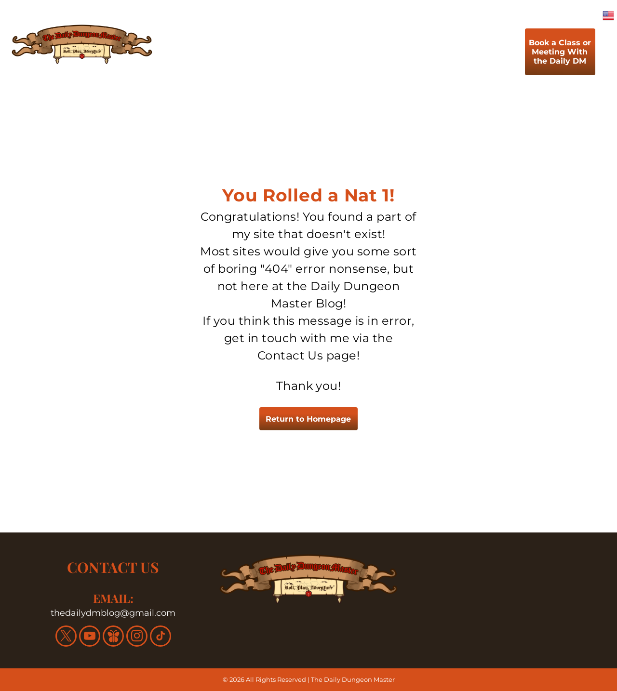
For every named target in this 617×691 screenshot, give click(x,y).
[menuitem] (218, 54)
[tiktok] (160, 637)
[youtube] (89, 637)
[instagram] (137, 637)
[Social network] (113, 637)
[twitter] (66, 637)
